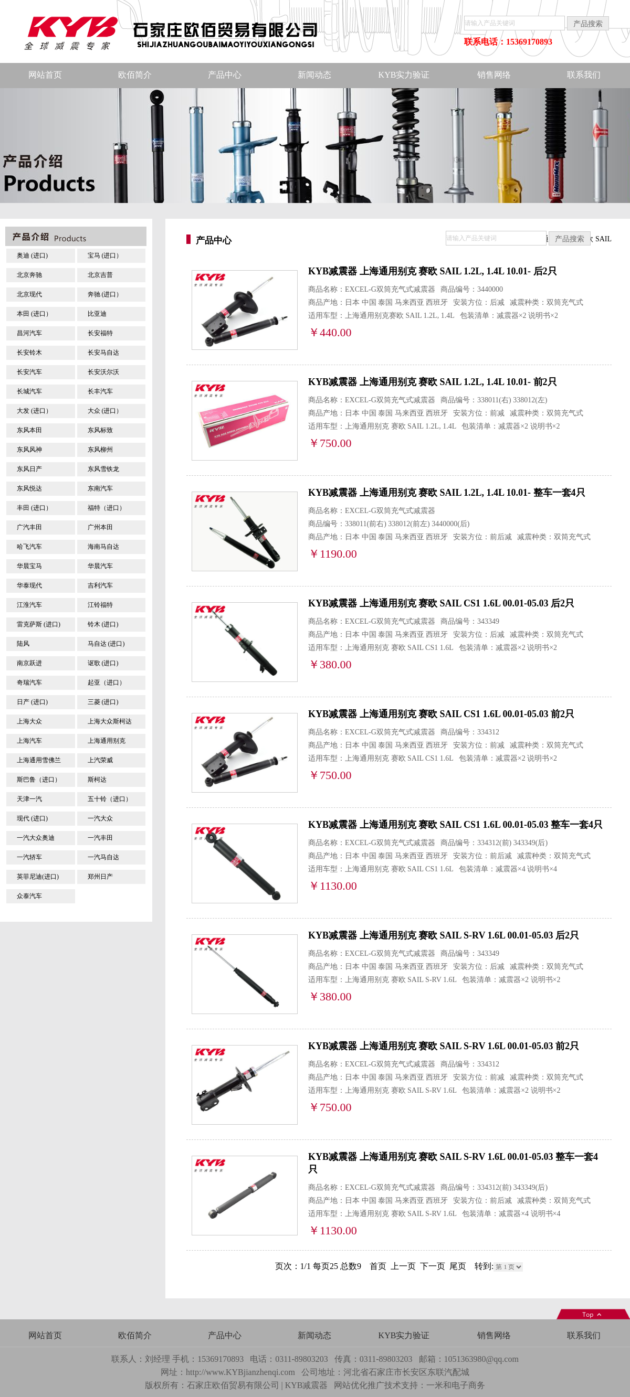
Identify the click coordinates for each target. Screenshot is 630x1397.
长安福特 (100, 333)
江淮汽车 (29, 605)
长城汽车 (29, 391)
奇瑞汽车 (29, 682)
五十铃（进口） (110, 799)
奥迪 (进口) (32, 255)
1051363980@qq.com (481, 1359)
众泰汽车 (29, 896)
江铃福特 (100, 605)
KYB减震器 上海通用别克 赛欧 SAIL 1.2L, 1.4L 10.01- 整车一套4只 (446, 492)
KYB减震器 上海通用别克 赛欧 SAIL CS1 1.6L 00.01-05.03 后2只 (441, 603)
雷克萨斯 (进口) (38, 624)
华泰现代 (29, 585)
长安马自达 (103, 352)
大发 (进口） (34, 410)
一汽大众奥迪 (36, 837)
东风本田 (29, 430)
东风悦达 (29, 488)
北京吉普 (100, 275)
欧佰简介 (135, 74)
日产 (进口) (32, 702)
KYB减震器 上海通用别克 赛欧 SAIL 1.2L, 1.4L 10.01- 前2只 (432, 382)
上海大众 (29, 721)
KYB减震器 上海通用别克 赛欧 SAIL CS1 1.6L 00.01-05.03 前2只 (441, 714)
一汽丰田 (100, 837)
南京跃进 (29, 663)
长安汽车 (29, 372)
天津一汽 (29, 799)
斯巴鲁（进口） (39, 779)
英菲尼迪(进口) (38, 876)
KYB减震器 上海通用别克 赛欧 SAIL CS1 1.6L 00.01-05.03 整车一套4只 (455, 824)
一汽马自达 (103, 857)
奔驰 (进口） (105, 294)
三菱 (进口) (103, 702)
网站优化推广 (359, 1385)
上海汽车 (29, 740)
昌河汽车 (29, 333)
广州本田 (100, 527)
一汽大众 (100, 818)
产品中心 (225, 74)
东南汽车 (100, 488)
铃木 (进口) (103, 624)
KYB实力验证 (404, 74)
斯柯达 (97, 779)
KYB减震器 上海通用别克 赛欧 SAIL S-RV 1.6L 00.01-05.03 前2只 (443, 1046)
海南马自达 (103, 546)
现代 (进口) (32, 818)
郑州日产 (100, 876)
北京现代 (29, 294)
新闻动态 (314, 74)
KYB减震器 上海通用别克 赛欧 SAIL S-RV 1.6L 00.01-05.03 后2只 (443, 935)
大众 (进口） (105, 410)
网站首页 (45, 74)
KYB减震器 (306, 1385)
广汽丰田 (29, 527)
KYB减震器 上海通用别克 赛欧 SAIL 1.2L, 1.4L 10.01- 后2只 (432, 271)
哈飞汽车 (29, 546)
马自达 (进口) (106, 643)
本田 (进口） (34, 313)
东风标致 (100, 430)
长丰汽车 (100, 391)
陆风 (23, 643)
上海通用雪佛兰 (39, 760)
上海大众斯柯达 (110, 721)
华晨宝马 (29, 566)
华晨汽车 (100, 566)
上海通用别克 (106, 740)
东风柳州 (100, 449)
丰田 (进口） (34, 507)
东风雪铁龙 (103, 469)
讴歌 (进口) (103, 663)
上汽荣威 (100, 760)
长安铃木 (29, 352)
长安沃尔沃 (103, 372)
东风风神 (29, 449)
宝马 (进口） (105, 255)
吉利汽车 (100, 585)
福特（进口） (106, 507)
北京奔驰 (29, 275)
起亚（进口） (106, 682)
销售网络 (494, 74)
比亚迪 (97, 313)
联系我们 (584, 74)
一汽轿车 (29, 857)
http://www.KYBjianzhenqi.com (240, 1372)
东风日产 (29, 469)
